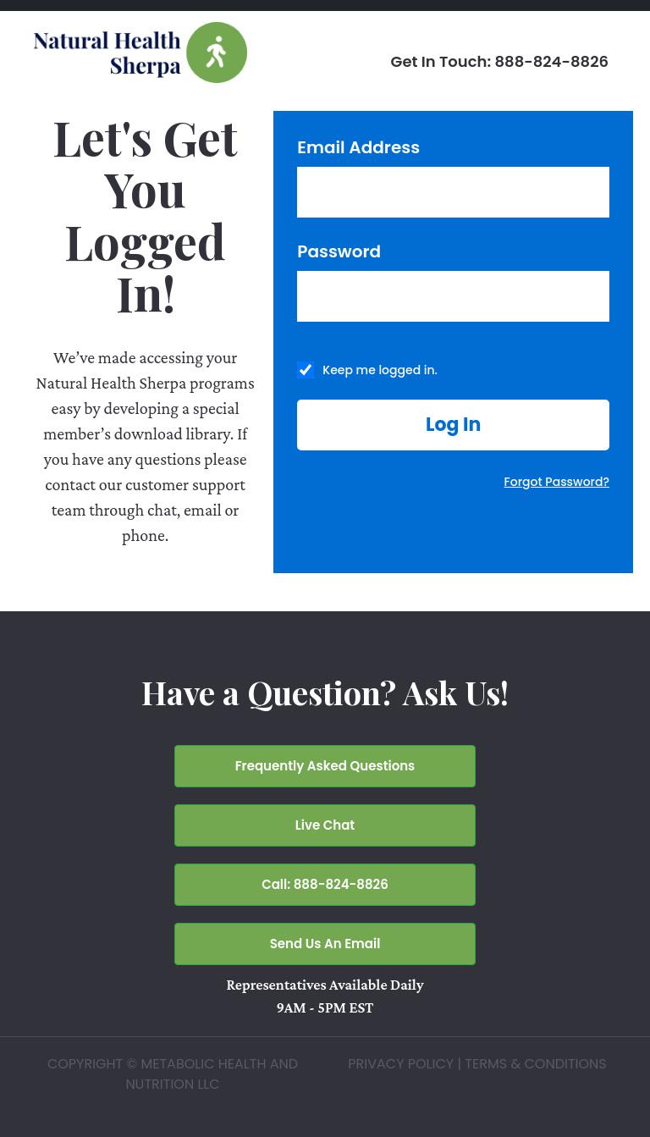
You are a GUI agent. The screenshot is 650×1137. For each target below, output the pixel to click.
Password (339, 251)
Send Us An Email (325, 943)
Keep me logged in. (380, 370)
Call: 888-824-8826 (325, 884)
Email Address (358, 147)
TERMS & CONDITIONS (535, 1064)
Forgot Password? (556, 481)
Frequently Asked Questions (325, 766)
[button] (453, 425)
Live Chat (325, 825)
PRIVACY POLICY (401, 1064)
